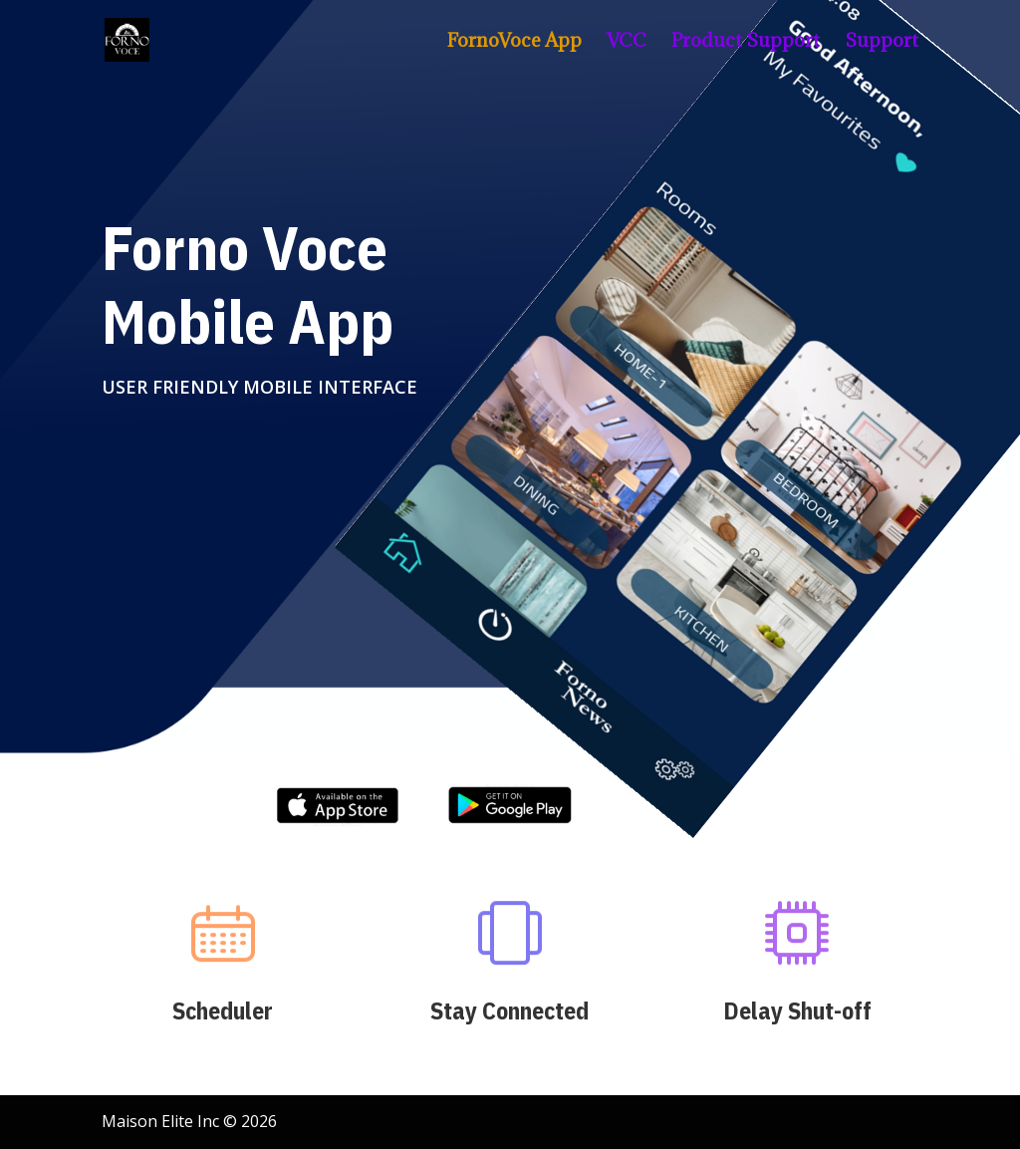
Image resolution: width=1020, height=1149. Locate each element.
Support (881, 42)
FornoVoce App (514, 42)
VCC (626, 42)
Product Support (745, 42)
